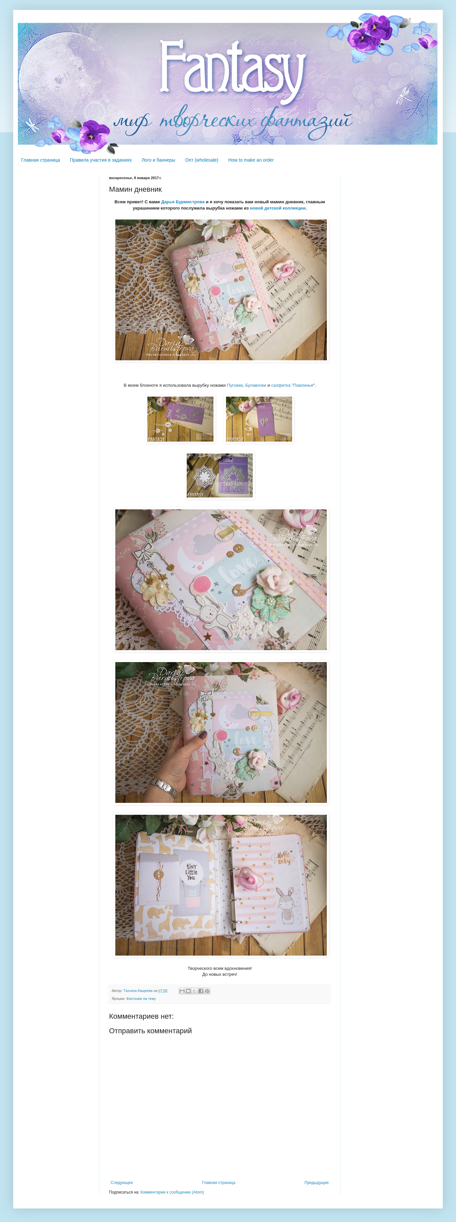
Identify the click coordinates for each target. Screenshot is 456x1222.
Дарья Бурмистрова (183, 201)
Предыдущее (317, 1182)
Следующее (122, 1182)
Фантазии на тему (141, 999)
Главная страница (40, 160)
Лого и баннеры (158, 160)
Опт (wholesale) (201, 160)
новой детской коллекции (277, 208)
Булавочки (255, 385)
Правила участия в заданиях (101, 160)
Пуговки (235, 385)
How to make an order (251, 160)
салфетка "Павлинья (292, 385)
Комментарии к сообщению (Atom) (172, 1192)
